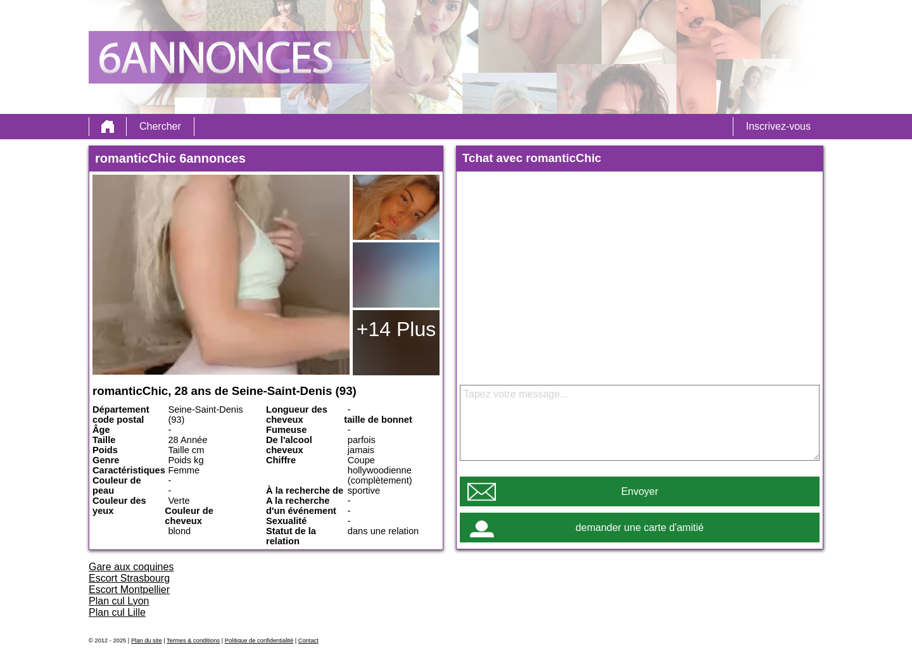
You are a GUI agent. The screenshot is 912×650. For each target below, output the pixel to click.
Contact (308, 640)
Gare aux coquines (131, 566)
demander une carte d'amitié (640, 527)
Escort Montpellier (129, 589)
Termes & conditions (193, 640)
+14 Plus (396, 329)
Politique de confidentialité (259, 640)
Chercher (160, 126)
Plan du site (146, 640)
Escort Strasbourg (129, 578)
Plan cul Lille (117, 612)
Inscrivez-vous (778, 126)
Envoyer (640, 491)
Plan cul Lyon (119, 601)
